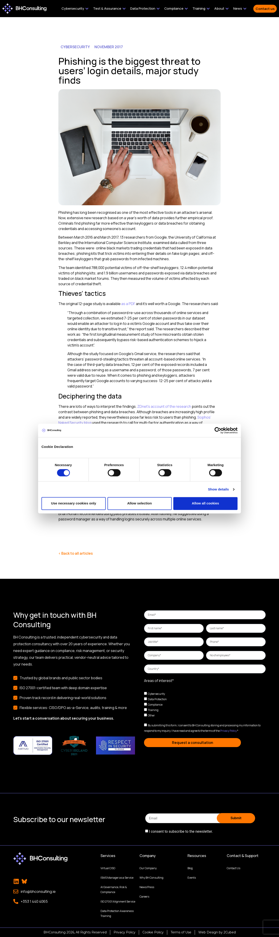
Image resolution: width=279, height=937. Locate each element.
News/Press (147, 887)
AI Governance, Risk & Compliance (114, 889)
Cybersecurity (156, 694)
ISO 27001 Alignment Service (118, 901)
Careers (144, 896)
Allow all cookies (205, 503)
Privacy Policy (228, 731)
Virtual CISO (108, 868)
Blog (190, 868)
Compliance (155, 705)
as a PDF (128, 303)
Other (151, 715)
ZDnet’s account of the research (164, 406)
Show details (218, 489)
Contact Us (233, 868)
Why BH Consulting (151, 878)
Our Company (148, 868)
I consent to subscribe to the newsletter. (181, 831)
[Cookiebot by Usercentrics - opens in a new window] (218, 430)
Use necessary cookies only (73, 503)
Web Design (208, 932)
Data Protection (157, 699)
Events (192, 878)
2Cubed (230, 932)
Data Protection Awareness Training (117, 913)
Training (153, 710)
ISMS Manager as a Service (117, 878)
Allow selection (139, 503)
